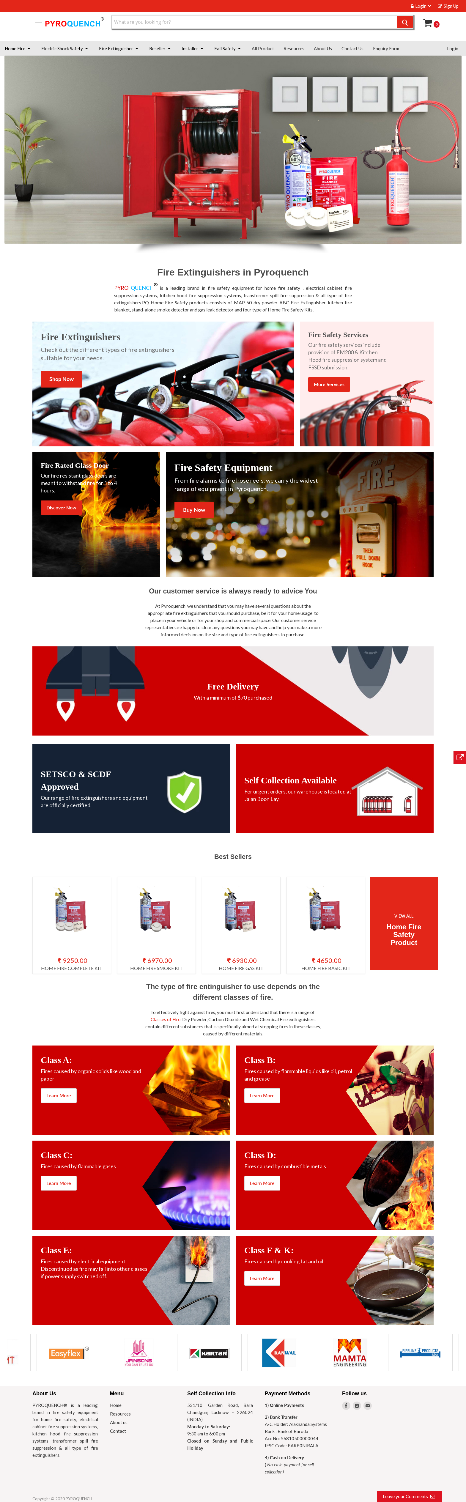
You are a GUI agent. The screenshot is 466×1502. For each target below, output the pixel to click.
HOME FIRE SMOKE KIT (156, 968)
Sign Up (448, 6)
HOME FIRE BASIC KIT (326, 968)
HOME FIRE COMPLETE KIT (72, 968)
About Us (323, 48)
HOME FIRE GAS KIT (241, 968)
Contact (118, 1431)
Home (116, 1405)
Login (418, 6)
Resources (294, 48)
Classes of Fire (165, 1019)
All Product (263, 48)
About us (118, 1422)
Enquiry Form (386, 48)
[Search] (254, 22)
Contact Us (352, 48)
